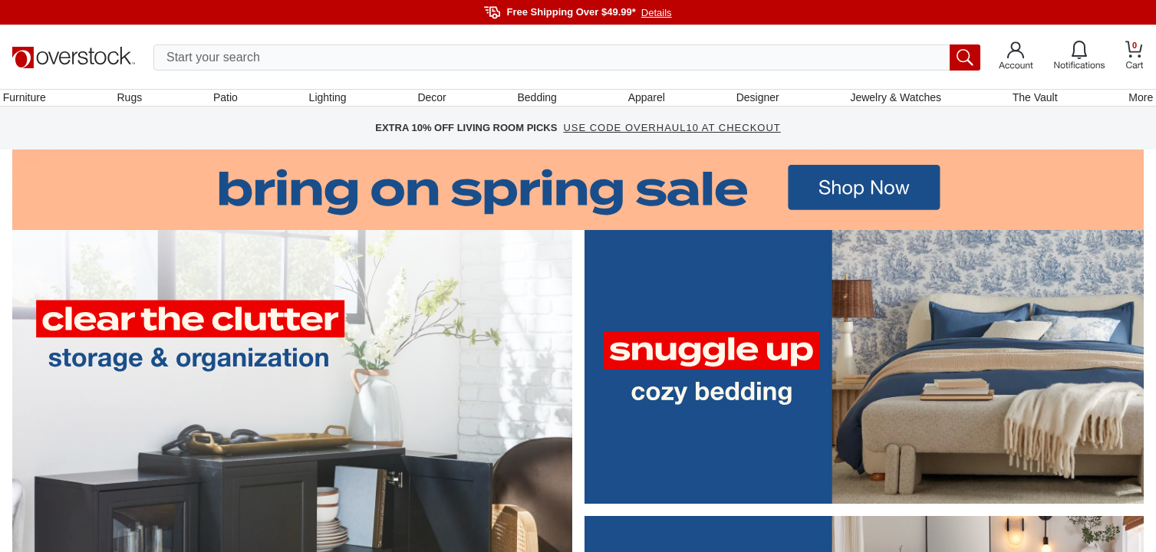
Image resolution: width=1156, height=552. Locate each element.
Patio (231, 102)
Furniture (33, 102)
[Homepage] (73, 57)
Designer (754, 102)
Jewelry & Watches (890, 102)
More (1131, 102)
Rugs (137, 102)
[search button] (965, 57)
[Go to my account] (1016, 57)
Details (656, 12)
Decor (434, 102)
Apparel (644, 102)
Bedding (536, 102)
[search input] (566, 57)
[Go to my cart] (1134, 57)
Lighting (331, 102)
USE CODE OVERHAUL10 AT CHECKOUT (671, 137)
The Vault (1027, 102)
